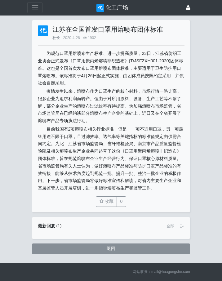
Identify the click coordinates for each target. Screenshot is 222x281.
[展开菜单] (34, 7)
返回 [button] (111, 248)
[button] (170, 226)
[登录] (188, 7)
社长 (56, 38)
